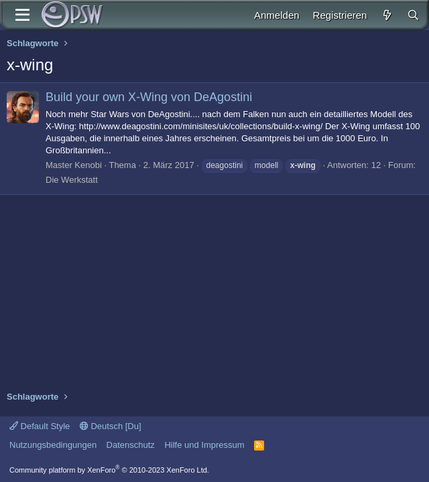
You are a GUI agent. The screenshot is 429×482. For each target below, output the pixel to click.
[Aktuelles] (386, 15)
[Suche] (413, 15)
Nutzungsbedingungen (53, 445)
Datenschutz (131, 445)
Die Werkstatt (72, 180)
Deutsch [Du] (110, 426)
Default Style (39, 426)
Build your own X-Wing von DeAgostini (149, 97)
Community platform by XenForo (109, 470)
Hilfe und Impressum (204, 445)
